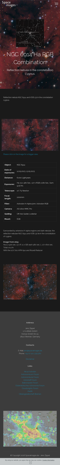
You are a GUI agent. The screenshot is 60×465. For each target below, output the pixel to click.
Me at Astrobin (30, 385)
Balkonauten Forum (30, 396)
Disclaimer (30, 376)
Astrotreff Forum (30, 393)
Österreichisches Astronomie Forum (30, 399)
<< (5, 299)
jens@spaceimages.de (33, 367)
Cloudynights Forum (30, 402)
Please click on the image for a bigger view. (20, 154)
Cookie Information (48, 461)
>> (55, 299)
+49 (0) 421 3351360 (33, 370)
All (30, 299)
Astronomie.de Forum (30, 390)
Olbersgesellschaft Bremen (30, 407)
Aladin (30, 404)
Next (51, 299)
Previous (10, 299)
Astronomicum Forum (30, 388)
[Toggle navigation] (56, 4)
